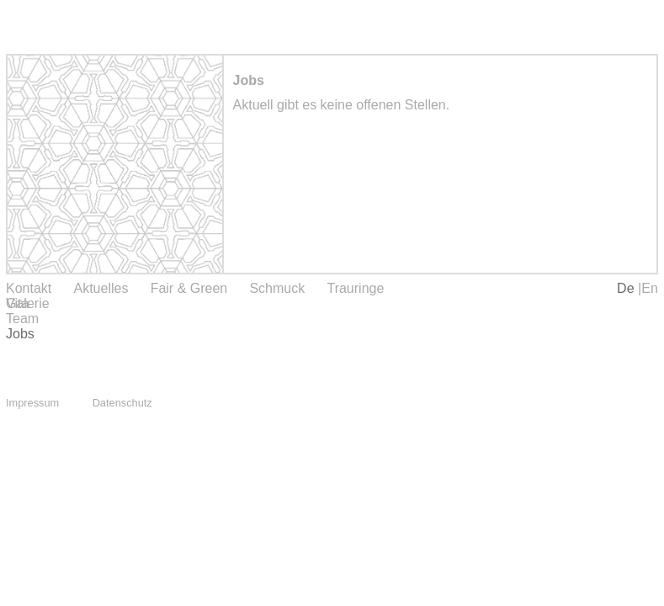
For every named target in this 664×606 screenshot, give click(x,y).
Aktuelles (100, 288)
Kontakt (28, 288)
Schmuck (277, 288)
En (649, 288)
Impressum (32, 402)
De (627, 288)
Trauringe (355, 288)
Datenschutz (122, 402)
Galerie (28, 303)
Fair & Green (189, 288)
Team (22, 318)
